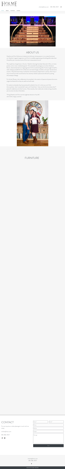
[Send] (48, 445)
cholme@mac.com (44, 7)
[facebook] (61, 7)
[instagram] (5, 438)
